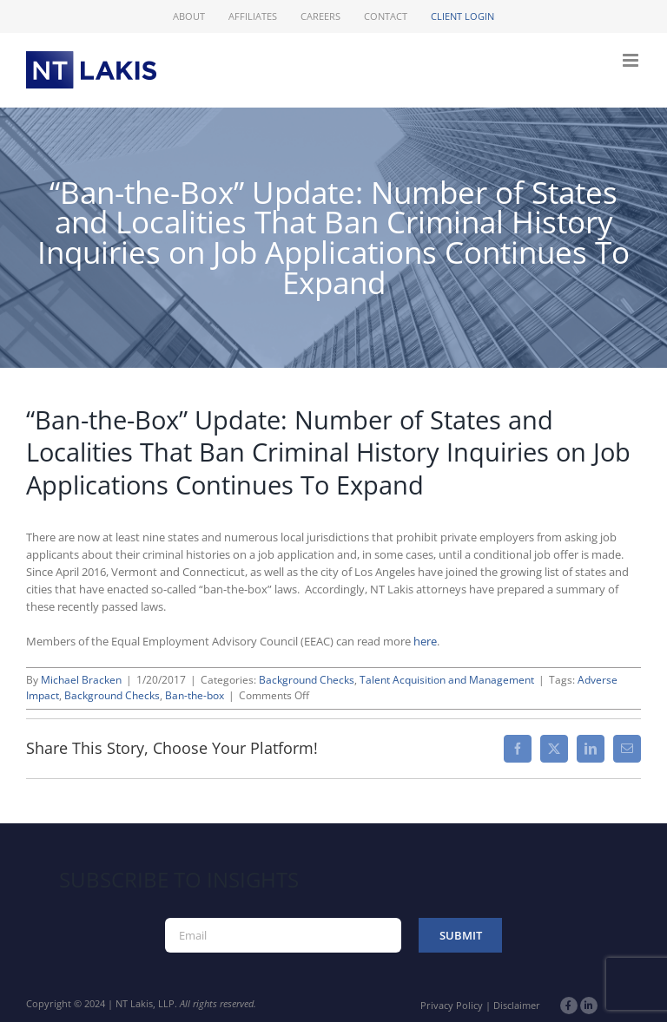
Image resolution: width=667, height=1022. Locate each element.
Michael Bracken (81, 679)
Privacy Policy (451, 1005)
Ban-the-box (194, 695)
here (425, 641)
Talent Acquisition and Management (447, 679)
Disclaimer (516, 1005)
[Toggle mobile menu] (632, 60)
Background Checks (306, 679)
